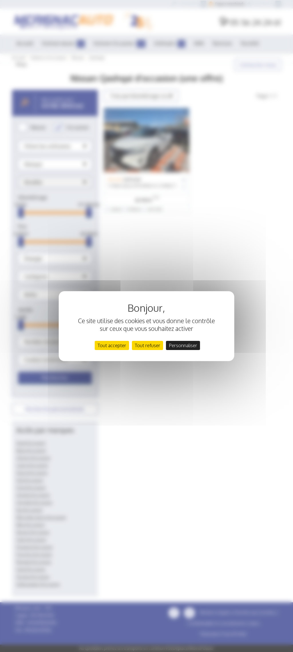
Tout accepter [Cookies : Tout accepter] (112, 345)
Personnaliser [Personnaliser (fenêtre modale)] (183, 345)
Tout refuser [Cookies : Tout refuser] (147, 345)
